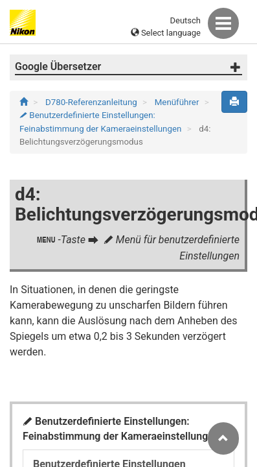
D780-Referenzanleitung (92, 102)
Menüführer (178, 102)
